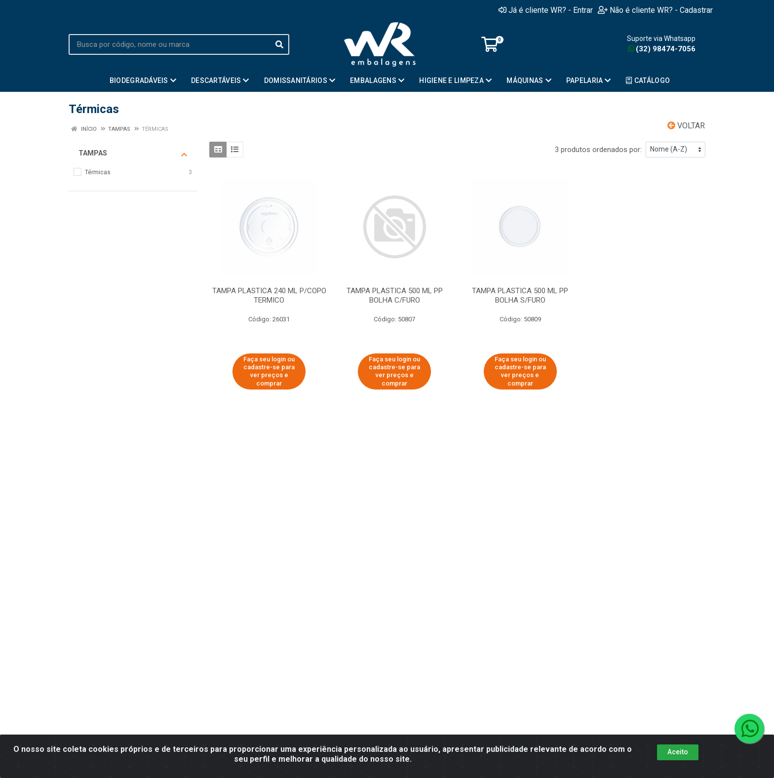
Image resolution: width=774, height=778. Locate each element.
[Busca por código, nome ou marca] (169, 44)
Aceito (677, 752)
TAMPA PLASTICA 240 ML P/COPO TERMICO (269, 295)
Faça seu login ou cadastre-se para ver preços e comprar (269, 371)
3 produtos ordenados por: (598, 149)
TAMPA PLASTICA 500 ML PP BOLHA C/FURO (395, 295)
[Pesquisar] (279, 44)
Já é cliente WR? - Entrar (546, 10)
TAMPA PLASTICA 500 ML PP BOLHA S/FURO (520, 295)
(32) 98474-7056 (662, 48)
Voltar (686, 125)
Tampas (132, 153)
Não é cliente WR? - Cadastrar (655, 10)
